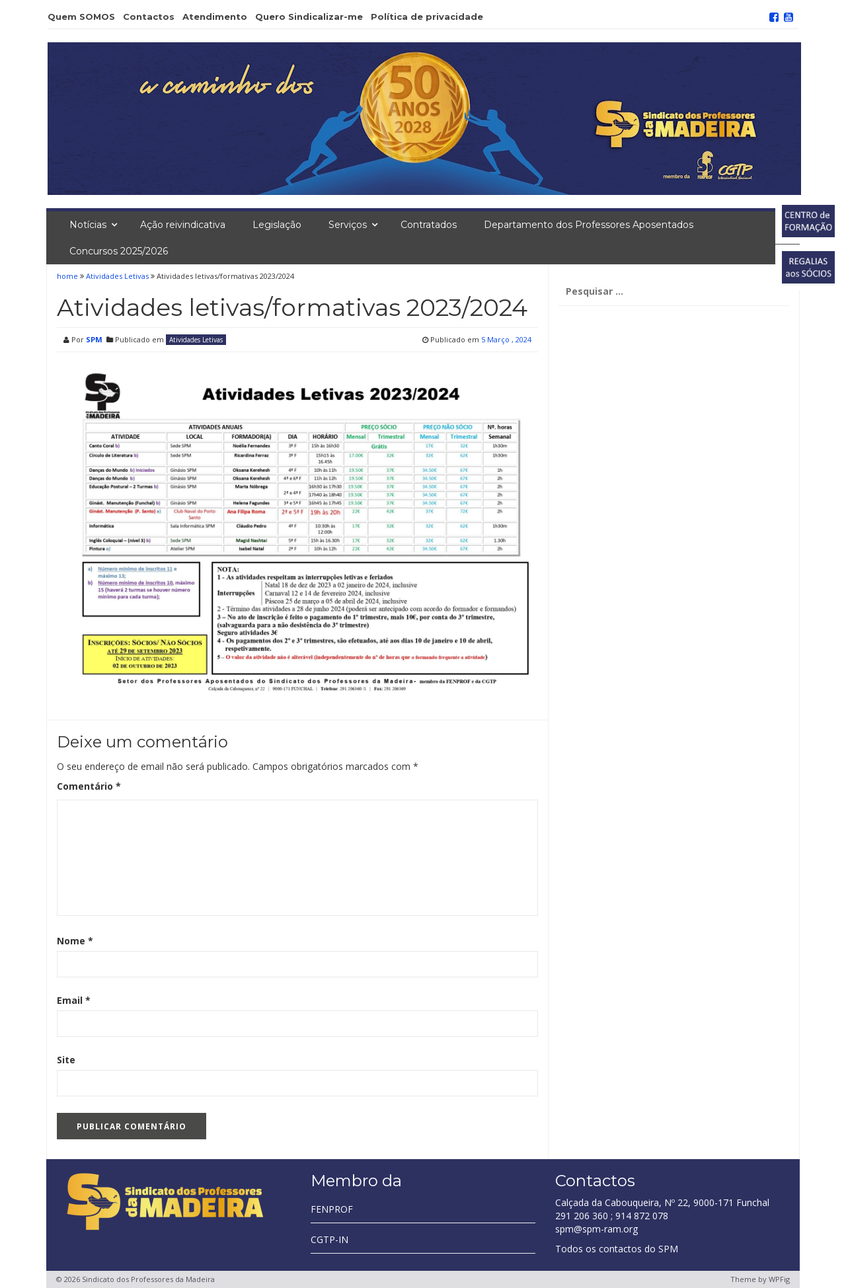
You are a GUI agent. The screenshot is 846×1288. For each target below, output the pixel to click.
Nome (75, 940)
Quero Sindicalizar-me (309, 16)
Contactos (148, 16)
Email (74, 1000)
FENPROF (332, 1209)
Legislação (276, 225)
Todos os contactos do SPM (616, 1248)
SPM (94, 339)
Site (66, 1059)
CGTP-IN (329, 1239)
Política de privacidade (427, 16)
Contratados (429, 225)
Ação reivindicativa (182, 225)
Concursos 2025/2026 (118, 251)
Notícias (87, 225)
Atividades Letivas (117, 276)
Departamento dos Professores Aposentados (588, 225)
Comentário (89, 786)
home (68, 276)
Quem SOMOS (81, 16)
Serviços (347, 225)
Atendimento (214, 16)
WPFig (779, 1279)
